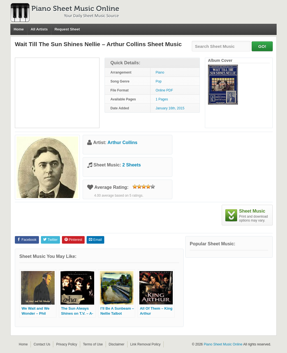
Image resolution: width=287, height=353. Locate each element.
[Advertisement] (57, 93)
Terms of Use (93, 344)
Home (19, 29)
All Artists (39, 29)
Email (95, 240)
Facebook (26, 240)
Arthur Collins (122, 142)
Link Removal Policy (145, 344)
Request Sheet (67, 29)
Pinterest (73, 240)
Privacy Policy (66, 344)
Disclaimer (116, 344)
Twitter (50, 240)
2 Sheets (131, 165)
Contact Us (42, 344)
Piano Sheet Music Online (223, 344)
